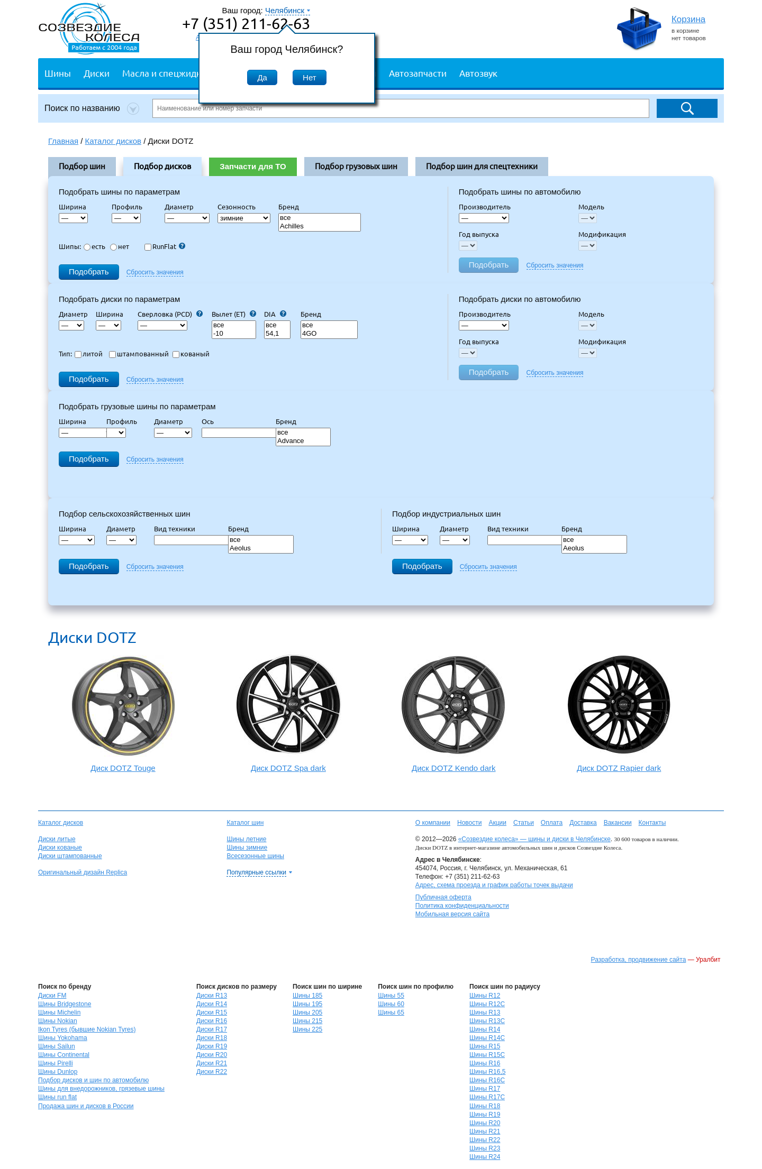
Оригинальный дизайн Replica (82, 872)
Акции (497, 822)
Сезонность (236, 206)
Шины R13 (484, 1012)
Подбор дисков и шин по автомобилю (93, 1080)
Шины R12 (484, 995)
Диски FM (52, 995)
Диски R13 (211, 995)
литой (89, 353)
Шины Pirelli (55, 1063)
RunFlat (164, 246)
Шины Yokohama (62, 1038)
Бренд (288, 206)
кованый (191, 353)
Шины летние (246, 839)
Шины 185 (307, 995)
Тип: (65, 353)
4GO (329, 333)
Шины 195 (307, 1004)
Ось (211, 421)
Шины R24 (484, 1157)
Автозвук (478, 72)
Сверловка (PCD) (170, 314)
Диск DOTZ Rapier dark (619, 711)
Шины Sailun (56, 1046)
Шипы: (70, 246)
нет (119, 246)
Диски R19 (211, 1046)
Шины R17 (484, 1088)
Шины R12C (487, 1004)
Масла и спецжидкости (171, 72)
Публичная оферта (443, 897)
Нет (309, 77)
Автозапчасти (418, 72)
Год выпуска (479, 234)
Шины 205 (307, 1012)
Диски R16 (211, 1021)
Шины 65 (391, 1012)
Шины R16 (484, 1063)
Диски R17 (211, 1029)
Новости (469, 822)
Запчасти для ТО (253, 166)
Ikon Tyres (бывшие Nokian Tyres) (86, 1029)
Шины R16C (487, 1080)
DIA (275, 314)
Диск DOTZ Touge (123, 713)
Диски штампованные (70, 856)
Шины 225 (307, 1029)
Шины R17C (487, 1097)
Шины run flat (57, 1097)
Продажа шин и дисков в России (86, 1106)
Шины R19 (484, 1114)
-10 (234, 333)
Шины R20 (484, 1123)
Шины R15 (484, 1046)
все (319, 218)
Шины (57, 72)
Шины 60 (391, 1004)
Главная (63, 140)
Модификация (602, 234)
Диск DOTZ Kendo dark (454, 711)
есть (94, 246)
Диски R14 (211, 1004)
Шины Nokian (57, 1021)
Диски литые (57, 839)
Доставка (583, 822)
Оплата (552, 822)
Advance (303, 441)
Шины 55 (391, 995)
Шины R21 (484, 1131)
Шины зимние (246, 847)
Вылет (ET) (234, 314)
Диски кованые (60, 847)
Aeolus (261, 548)
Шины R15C (487, 1054)
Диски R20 (211, 1054)
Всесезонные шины (255, 856)
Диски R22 (211, 1071)
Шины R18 (484, 1106)
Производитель (485, 206)
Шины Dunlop (57, 1071)
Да (262, 77)
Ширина (72, 206)
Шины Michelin (59, 1012)
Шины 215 (307, 1021)
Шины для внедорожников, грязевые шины (101, 1088)
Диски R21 (211, 1063)
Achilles (319, 226)
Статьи (523, 822)
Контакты (652, 822)
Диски (97, 72)
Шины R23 (484, 1148)
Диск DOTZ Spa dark (288, 711)
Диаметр (182, 206)
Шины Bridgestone (64, 1004)
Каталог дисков (60, 822)
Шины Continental (63, 1054)
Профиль (130, 206)
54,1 (277, 333)
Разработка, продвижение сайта (638, 959)
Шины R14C (487, 1038)
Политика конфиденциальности (462, 905)
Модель (591, 206)
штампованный (139, 353)
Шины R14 (484, 1029)
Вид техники (178, 528)
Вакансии (618, 822)
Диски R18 (211, 1038)
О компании (432, 822)
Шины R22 (484, 1140)
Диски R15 (211, 1012)
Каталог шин (245, 822)
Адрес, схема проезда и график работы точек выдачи (494, 885)
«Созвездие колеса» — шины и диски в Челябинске (534, 839)
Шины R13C (487, 1021)
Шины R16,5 (487, 1071)
